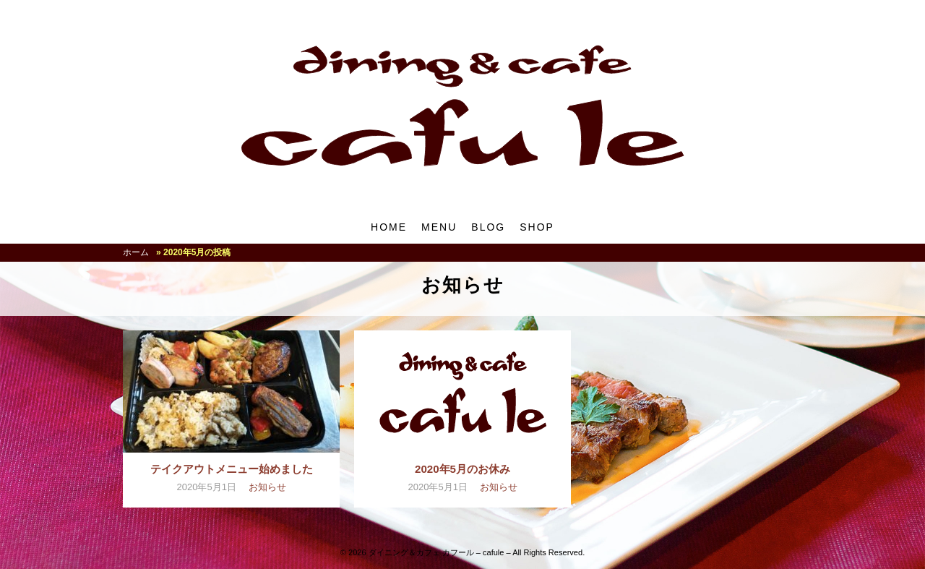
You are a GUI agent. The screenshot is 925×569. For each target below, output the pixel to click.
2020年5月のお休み (462, 469)
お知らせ (267, 487)
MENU (439, 227)
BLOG (488, 227)
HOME (389, 227)
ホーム (136, 252)
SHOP (537, 227)
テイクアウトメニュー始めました (231, 469)
